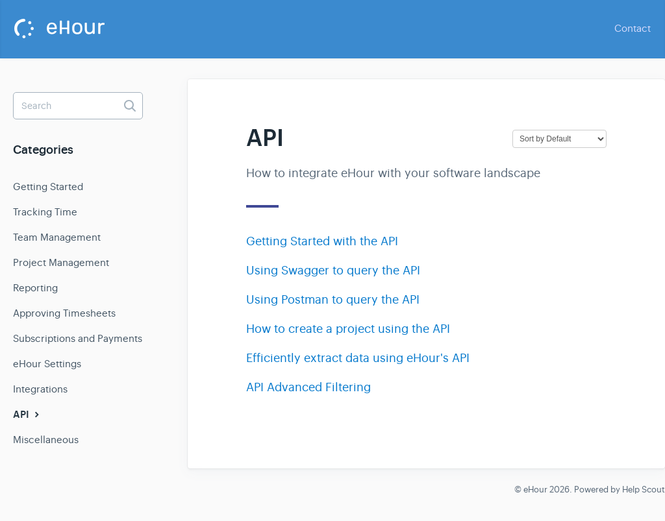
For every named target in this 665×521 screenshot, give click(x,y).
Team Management (57, 237)
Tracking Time (45, 212)
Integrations (40, 389)
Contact (632, 28)
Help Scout (643, 489)
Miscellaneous (46, 439)
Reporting (35, 288)
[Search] (78, 105)
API (27, 414)
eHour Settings (47, 363)
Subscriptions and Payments (77, 338)
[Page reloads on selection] (559, 139)
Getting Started (48, 186)
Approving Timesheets (64, 313)
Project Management (61, 262)
